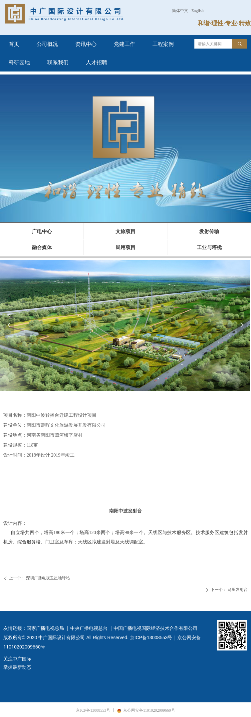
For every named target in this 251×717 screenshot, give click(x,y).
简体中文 (180, 10)
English (197, 10)
